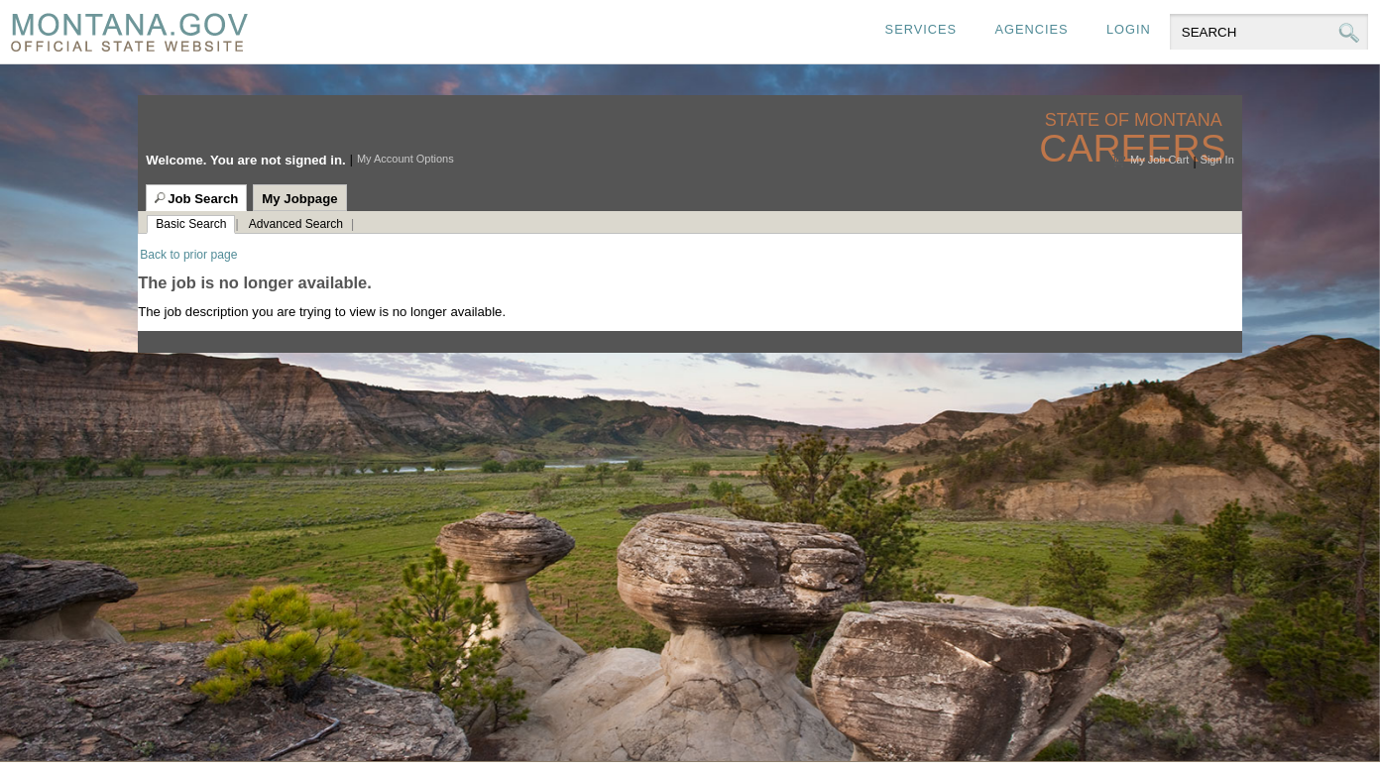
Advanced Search (296, 224)
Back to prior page (188, 255)
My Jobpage (299, 198)
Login (1128, 29)
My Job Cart (1159, 159)
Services (921, 29)
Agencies (1031, 29)
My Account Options (405, 159)
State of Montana (1135, 120)
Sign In (1217, 159)
